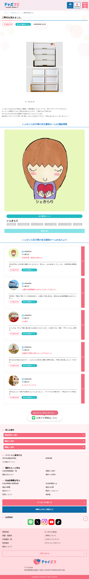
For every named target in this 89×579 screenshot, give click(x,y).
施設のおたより (15, 12)
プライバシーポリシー (52, 543)
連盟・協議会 (7, 535)
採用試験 (49, 458)
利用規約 (5, 543)
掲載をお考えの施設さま (44, 509)
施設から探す (9, 441)
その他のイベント (8, 462)
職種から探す (9, 447)
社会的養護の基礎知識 (10, 483)
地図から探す (50, 471)
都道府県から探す (11, 435)
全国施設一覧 (7, 539)
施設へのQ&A (51, 474)
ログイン (70, 5)
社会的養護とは (51, 483)
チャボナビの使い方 (44, 502)
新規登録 (77, 5)
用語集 (48, 494)
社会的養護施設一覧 (9, 471)
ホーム (6, 12)
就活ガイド (6, 491)
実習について (7, 494)
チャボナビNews (50, 532)
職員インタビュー (52, 491)
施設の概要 (6, 487)
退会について (7, 546)
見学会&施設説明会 (9, 458)
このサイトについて (51, 539)
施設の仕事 (50, 487)
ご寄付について (50, 535)
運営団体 (5, 532)
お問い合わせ (44, 553)
